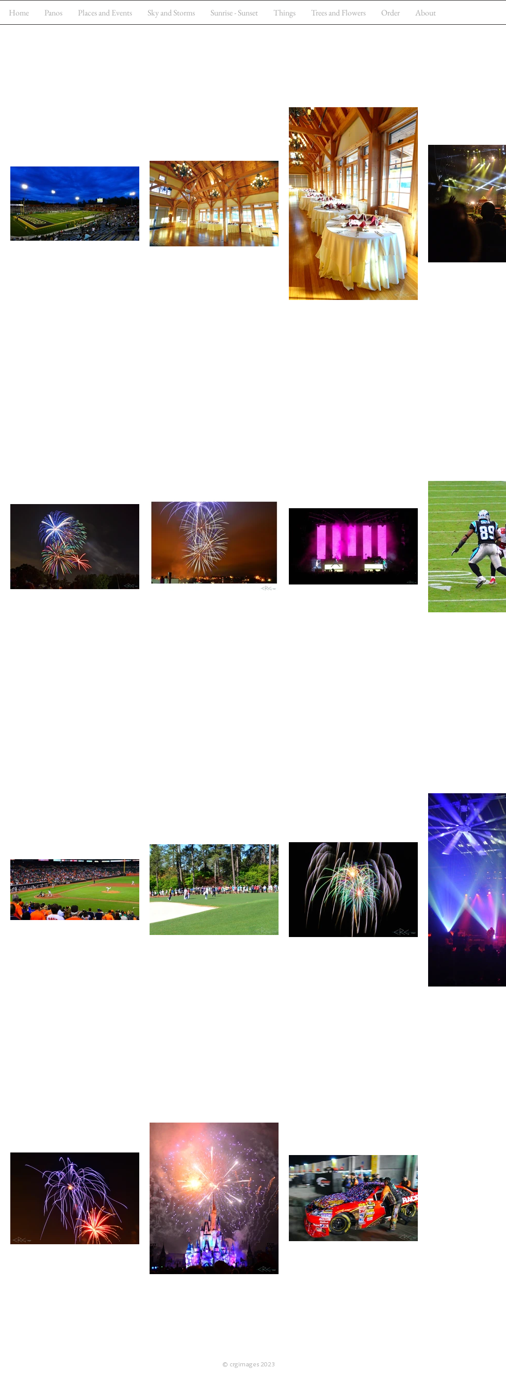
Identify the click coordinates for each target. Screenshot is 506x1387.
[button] (105, 13)
